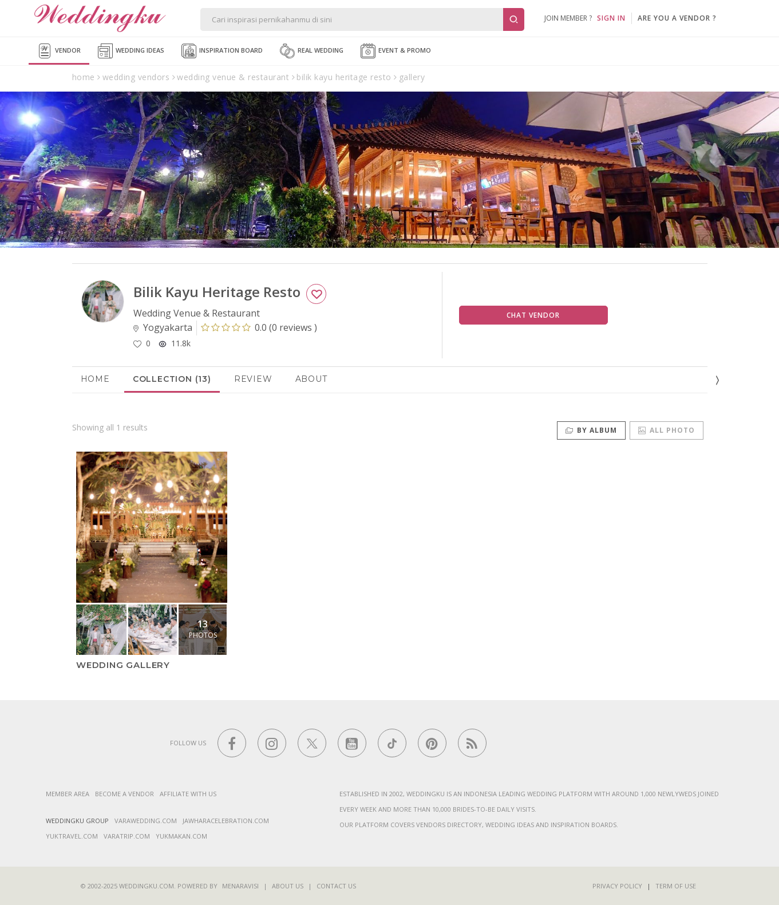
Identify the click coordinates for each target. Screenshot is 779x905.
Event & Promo (396, 51)
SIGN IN (611, 18)
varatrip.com (127, 836)
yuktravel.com (72, 836)
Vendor (59, 51)
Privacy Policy (617, 886)
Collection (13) (172, 379)
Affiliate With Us (188, 793)
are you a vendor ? (677, 18)
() (259, 327)
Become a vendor (124, 793)
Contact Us (336, 886)
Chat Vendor (533, 315)
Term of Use (675, 886)
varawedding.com (145, 820)
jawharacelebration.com (226, 820)
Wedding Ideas (131, 51)
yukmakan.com (181, 836)
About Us (287, 886)
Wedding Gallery (123, 664)
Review (253, 379)
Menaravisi (240, 886)
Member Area (67, 793)
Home (95, 379)
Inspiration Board (222, 51)
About (311, 379)
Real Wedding (311, 51)
